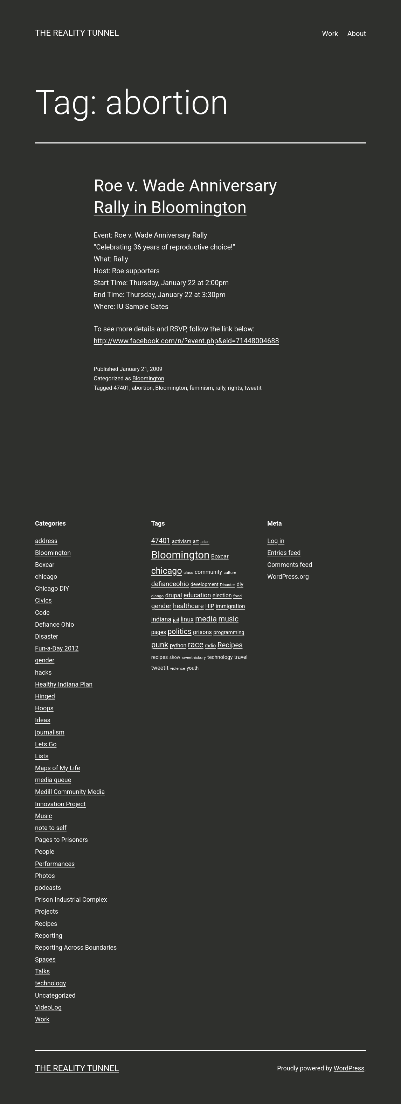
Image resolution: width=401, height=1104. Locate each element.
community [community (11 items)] (208, 572)
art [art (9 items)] (196, 541)
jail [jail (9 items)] (176, 620)
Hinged (45, 696)
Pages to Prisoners (61, 839)
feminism (201, 388)
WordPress (349, 1068)
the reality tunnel (77, 33)
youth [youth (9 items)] (193, 668)
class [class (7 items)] (188, 572)
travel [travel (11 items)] (241, 657)
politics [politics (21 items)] (179, 631)
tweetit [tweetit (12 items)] (159, 667)
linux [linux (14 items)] (187, 619)
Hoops (44, 708)
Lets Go (45, 744)
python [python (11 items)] (178, 645)
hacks (43, 672)
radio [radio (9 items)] (210, 645)
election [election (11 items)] (222, 595)
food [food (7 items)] (237, 595)
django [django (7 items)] (157, 595)
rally (220, 388)
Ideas (42, 720)
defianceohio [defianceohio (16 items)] (170, 584)
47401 (121, 388)
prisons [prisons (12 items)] (202, 632)
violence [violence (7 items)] (177, 668)
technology (50, 983)
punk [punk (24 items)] (159, 644)
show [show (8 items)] (175, 657)
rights (235, 388)
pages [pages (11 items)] (158, 632)
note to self (51, 827)
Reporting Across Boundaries (76, 947)
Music (43, 816)
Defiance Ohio (54, 624)
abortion (142, 388)
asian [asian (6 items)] (204, 542)
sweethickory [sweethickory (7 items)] (194, 657)
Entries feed (283, 552)
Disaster (46, 636)
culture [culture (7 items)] (229, 572)
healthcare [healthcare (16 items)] (188, 606)
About (356, 33)
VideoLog (48, 1007)
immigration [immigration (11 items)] (230, 606)
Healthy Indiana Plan (63, 684)
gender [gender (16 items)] (161, 606)
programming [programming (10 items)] (228, 632)
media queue (53, 779)
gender (44, 660)
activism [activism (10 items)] (181, 541)
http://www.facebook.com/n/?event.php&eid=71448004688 (186, 341)
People (44, 851)
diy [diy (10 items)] (240, 584)
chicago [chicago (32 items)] (166, 571)
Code (42, 612)
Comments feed (289, 564)
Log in (275, 540)
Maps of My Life (57, 768)
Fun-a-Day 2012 (56, 648)
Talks (42, 971)
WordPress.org (288, 576)
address (46, 540)
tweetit (253, 388)
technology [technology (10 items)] (220, 657)
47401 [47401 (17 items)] (161, 541)
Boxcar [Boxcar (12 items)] (220, 556)
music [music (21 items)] (228, 618)
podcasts (48, 887)
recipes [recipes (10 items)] (159, 657)
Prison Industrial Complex (71, 899)
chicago (46, 576)
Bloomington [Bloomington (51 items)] (180, 555)
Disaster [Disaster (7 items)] (227, 584)
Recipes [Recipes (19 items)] (230, 645)
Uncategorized (55, 995)
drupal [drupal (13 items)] (173, 595)
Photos (45, 875)
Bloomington (148, 378)
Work (330, 33)
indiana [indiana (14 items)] (161, 619)
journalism (49, 732)
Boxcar (44, 564)
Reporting (48, 935)
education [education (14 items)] (197, 595)
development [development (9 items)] (205, 584)
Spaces (45, 959)
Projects (46, 911)
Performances (55, 863)
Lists (42, 756)
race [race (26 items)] (195, 644)
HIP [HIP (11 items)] (209, 606)
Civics (43, 600)
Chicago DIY (52, 588)
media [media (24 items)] (206, 618)
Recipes (46, 923)
